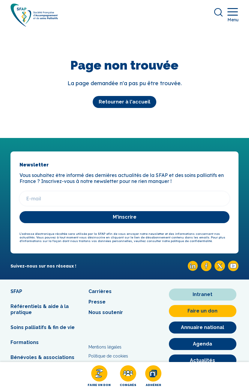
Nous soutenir (105, 312)
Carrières (100, 291)
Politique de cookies (108, 356)
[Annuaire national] (202, 328)
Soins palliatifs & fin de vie (42, 327)
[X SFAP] (219, 269)
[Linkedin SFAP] (193, 269)
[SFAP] (34, 24)
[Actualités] (202, 361)
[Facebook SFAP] (206, 269)
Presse (97, 302)
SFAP (16, 291)
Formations (24, 342)
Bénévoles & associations (42, 357)
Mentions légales (105, 347)
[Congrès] (128, 377)
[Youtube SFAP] (233, 269)
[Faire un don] (99, 377)
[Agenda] (202, 344)
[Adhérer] (153, 377)
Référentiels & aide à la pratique (39, 309)
